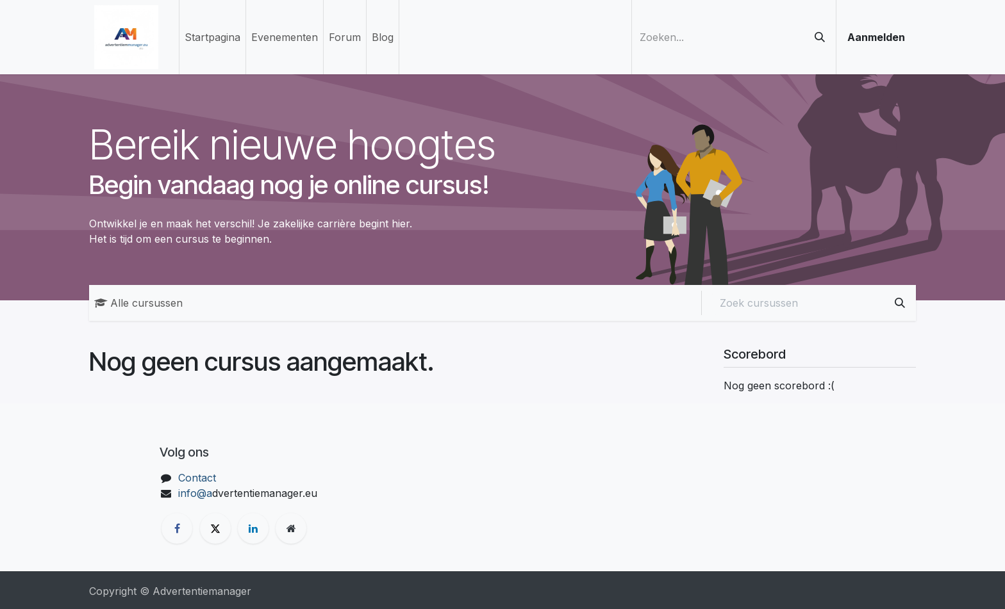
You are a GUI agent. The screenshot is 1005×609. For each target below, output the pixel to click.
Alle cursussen (138, 302)
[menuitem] (212, 37)
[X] (215, 528)
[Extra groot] (291, 528)
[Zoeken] (820, 37)
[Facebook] (177, 528)
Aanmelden (876, 37)
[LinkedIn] (253, 528)
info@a (195, 493)
